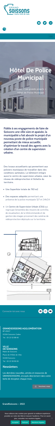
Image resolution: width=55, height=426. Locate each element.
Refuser (25, 422)
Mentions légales (38, 422)
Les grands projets (34, 89)
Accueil (18, 89)
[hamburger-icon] (51, 36)
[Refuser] (52, 418)
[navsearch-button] (4, 29)
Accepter (15, 422)
